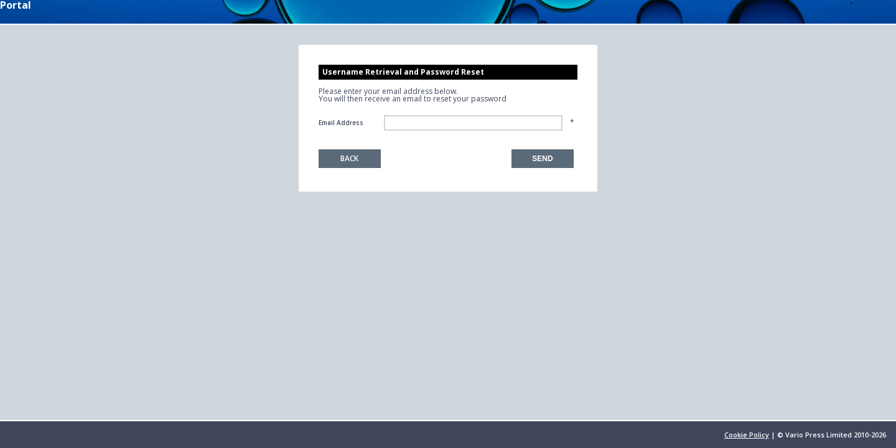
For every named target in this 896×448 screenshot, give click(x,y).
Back (349, 158)
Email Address (341, 122)
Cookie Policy (746, 434)
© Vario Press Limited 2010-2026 (831, 434)
